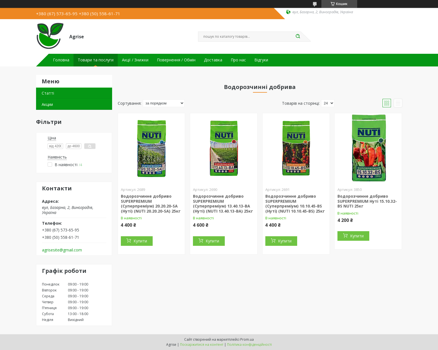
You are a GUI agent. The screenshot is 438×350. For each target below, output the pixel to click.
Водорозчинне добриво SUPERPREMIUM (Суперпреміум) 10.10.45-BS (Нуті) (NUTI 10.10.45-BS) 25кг (295, 203)
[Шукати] (298, 37)
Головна (61, 60)
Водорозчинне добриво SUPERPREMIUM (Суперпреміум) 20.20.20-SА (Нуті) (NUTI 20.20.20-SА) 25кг (151, 203)
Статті (48, 93)
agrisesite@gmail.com (62, 250)
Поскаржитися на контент (201, 344)
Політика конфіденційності (249, 344)
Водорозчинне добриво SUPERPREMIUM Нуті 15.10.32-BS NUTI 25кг (367, 201)
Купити (140, 241)
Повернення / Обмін (176, 60)
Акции (47, 104)
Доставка (213, 60)
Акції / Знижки (135, 60)
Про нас (238, 60)
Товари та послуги (96, 60)
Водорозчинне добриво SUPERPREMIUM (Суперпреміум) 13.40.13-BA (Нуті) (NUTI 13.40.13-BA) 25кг (223, 203)
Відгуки (261, 60)
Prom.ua (247, 339)
